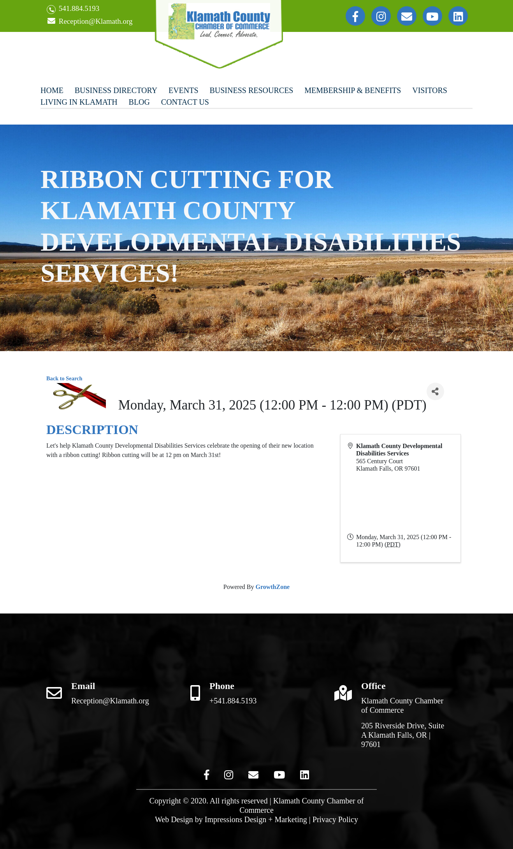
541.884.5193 (73, 9)
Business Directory (116, 90)
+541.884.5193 (232, 700)
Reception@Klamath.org (89, 21)
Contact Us (185, 102)
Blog (139, 102)
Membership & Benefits (352, 90)
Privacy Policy (335, 819)
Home (51, 90)
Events (184, 90)
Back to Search (64, 378)
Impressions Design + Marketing (256, 819)
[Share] (435, 391)
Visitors (429, 90)
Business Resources (251, 90)
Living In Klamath (79, 102)
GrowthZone (272, 587)
